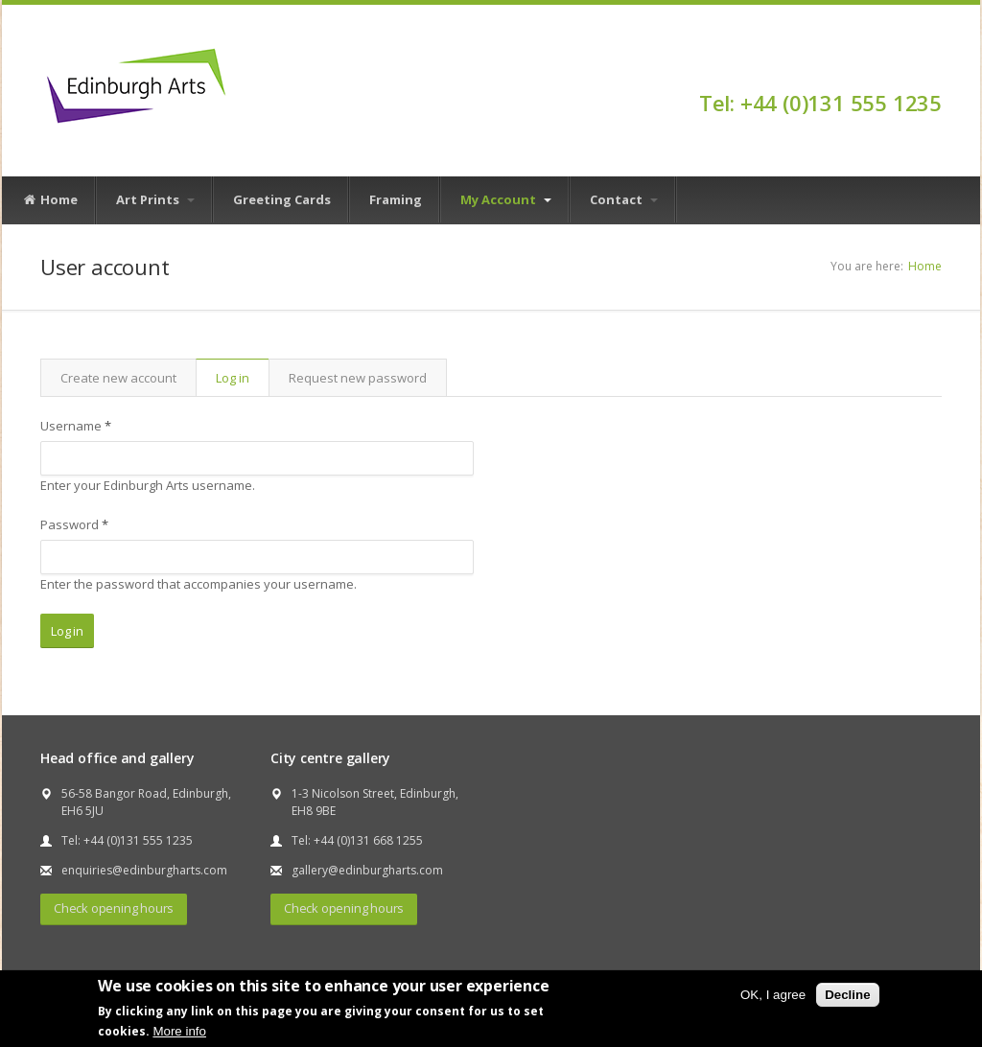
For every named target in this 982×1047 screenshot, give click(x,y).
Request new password (358, 377)
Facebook (933, 69)
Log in (242, 378)
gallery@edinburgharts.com (367, 870)
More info (179, 1031)
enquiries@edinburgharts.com (144, 870)
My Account (505, 199)
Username (75, 425)
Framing (395, 199)
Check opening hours (114, 908)
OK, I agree (773, 995)
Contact (624, 199)
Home (50, 200)
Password (74, 524)
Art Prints (155, 199)
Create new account (118, 377)
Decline (847, 995)
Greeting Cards (282, 199)
